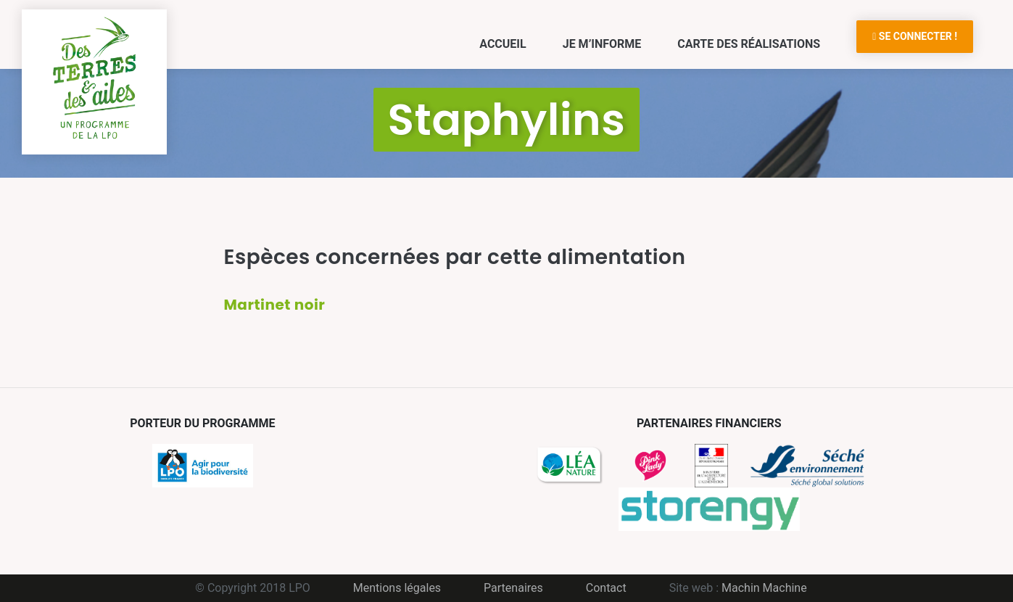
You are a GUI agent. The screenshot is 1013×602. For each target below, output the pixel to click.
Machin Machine (764, 588)
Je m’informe (602, 44)
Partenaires (513, 588)
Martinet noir (275, 304)
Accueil (502, 44)
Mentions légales (397, 588)
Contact (606, 588)
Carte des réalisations (748, 44)
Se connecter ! (914, 36)
